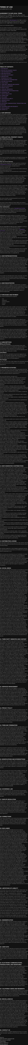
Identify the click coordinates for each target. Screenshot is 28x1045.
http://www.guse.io (13, 20)
